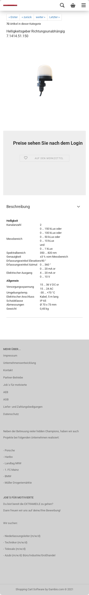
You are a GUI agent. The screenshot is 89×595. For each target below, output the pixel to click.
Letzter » (54, 17)
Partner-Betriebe (13, 377)
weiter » (40, 17)
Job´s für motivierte (15, 384)
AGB (6, 399)
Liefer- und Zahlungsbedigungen (22, 406)
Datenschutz (11, 414)
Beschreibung (18, 206)
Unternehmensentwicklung (19, 362)
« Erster (13, 17)
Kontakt (8, 370)
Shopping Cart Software (30, 589)
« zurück (27, 17)
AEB (5, 392)
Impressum (10, 355)
